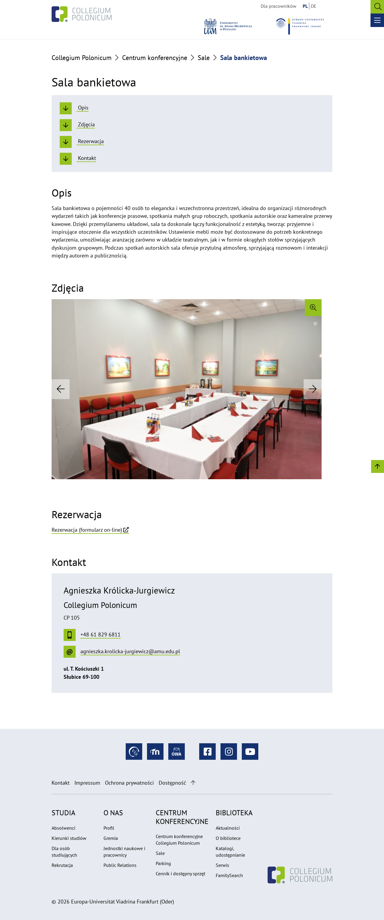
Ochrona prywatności (129, 782)
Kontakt (61, 782)
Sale (204, 57)
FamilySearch (229, 875)
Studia (63, 812)
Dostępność (172, 782)
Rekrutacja (62, 865)
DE (313, 6)
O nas (113, 812)
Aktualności (228, 828)
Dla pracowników (278, 6)
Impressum (87, 782)
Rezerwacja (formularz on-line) (87, 529)
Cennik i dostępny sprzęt (180, 873)
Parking (163, 863)
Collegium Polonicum (82, 57)
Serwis (222, 865)
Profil (109, 828)
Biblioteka (234, 812)
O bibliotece (228, 838)
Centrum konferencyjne (154, 57)
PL (305, 6)
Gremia (111, 838)
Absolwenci (63, 828)
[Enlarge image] (313, 307)
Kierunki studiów (69, 838)
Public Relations (120, 865)
